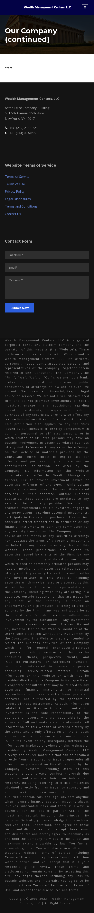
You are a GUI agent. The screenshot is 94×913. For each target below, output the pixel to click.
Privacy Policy (14, 191)
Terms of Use (15, 184)
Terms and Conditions (21, 206)
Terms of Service (17, 176)
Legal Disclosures (18, 199)
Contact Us (13, 214)
